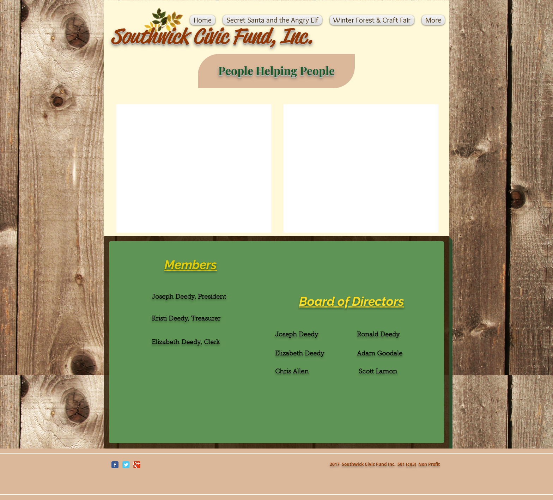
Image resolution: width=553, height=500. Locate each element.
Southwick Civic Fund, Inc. (211, 36)
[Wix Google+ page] (136, 464)
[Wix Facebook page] (115, 464)
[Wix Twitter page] (125, 464)
